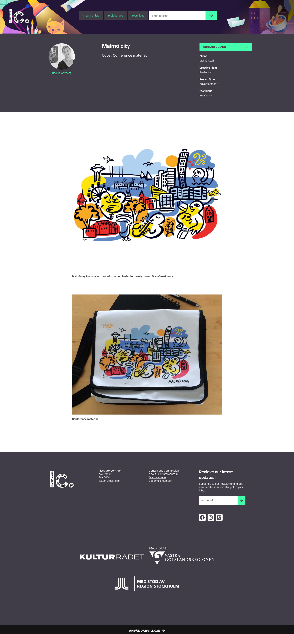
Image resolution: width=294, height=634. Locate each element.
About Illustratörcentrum (163, 474)
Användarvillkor (144, 631)
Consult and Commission (164, 470)
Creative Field (91, 15)
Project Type (115, 15)
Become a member (160, 481)
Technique (138, 15)
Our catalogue (157, 477)
